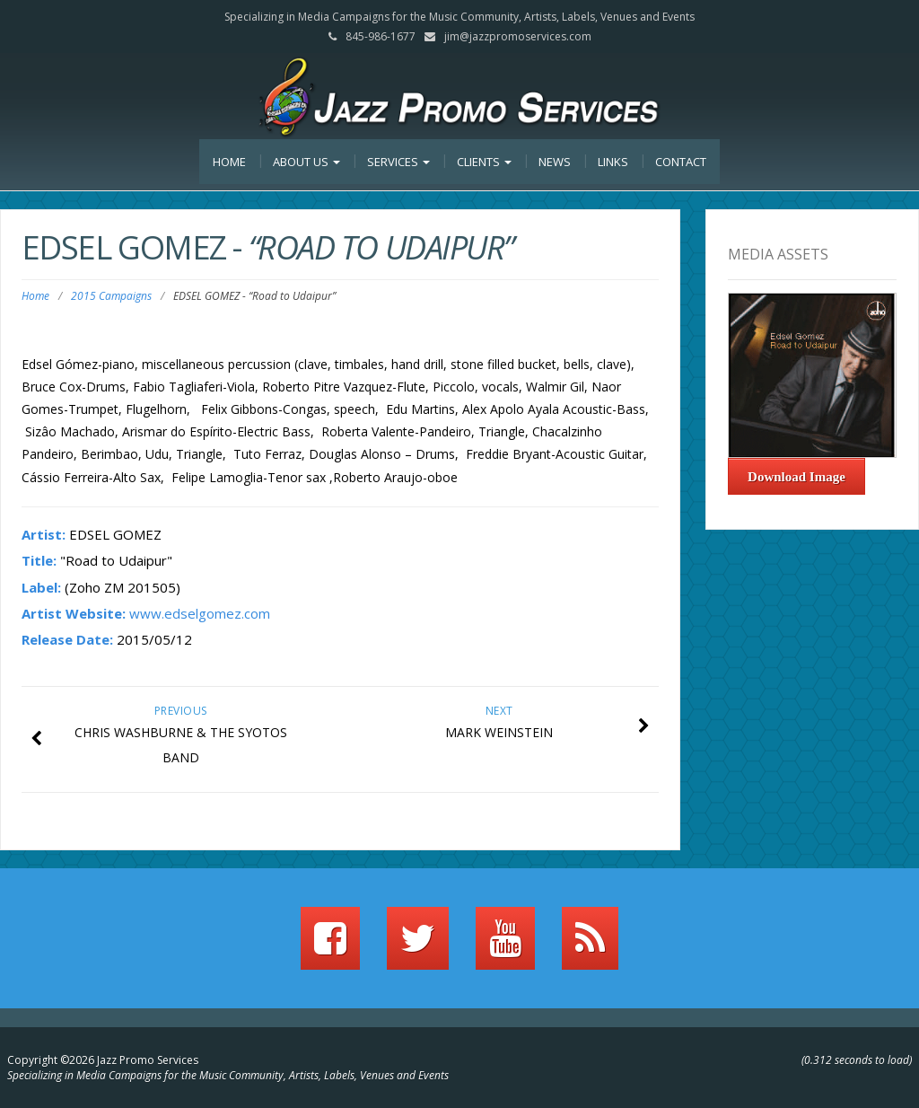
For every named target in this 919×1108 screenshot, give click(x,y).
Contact (680, 162)
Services (398, 162)
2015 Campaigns (111, 295)
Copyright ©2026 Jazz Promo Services (102, 1060)
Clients (484, 162)
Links (613, 162)
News (554, 162)
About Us (306, 162)
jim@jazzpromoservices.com (517, 36)
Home (229, 162)
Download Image (796, 477)
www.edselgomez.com (199, 613)
